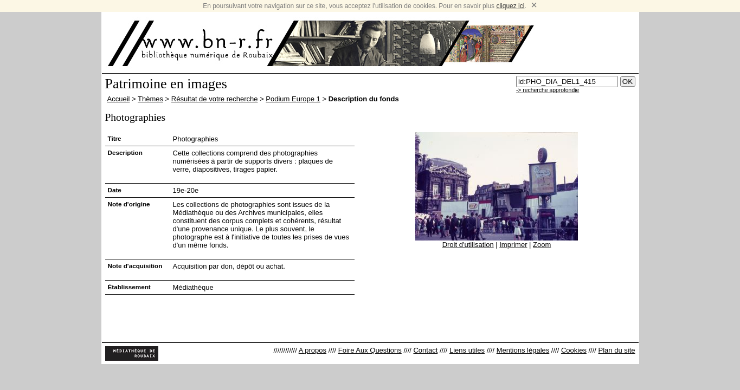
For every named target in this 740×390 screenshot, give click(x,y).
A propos (312, 350)
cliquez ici (510, 6)
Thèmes (150, 99)
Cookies (574, 350)
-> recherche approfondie (547, 90)
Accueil (118, 99)
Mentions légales (523, 350)
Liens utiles (467, 350)
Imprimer (513, 244)
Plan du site (617, 350)
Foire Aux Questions (370, 350)
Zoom (542, 244)
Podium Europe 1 (293, 99)
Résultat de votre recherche (214, 99)
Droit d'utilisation (468, 244)
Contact (425, 350)
